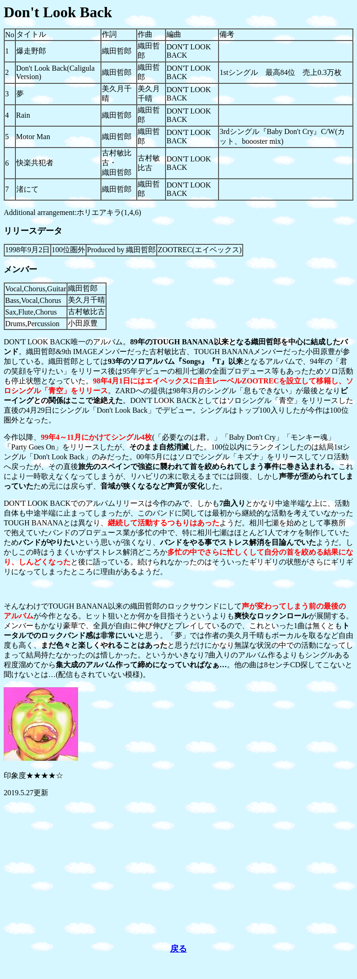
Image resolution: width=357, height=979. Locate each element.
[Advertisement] (178, 870)
